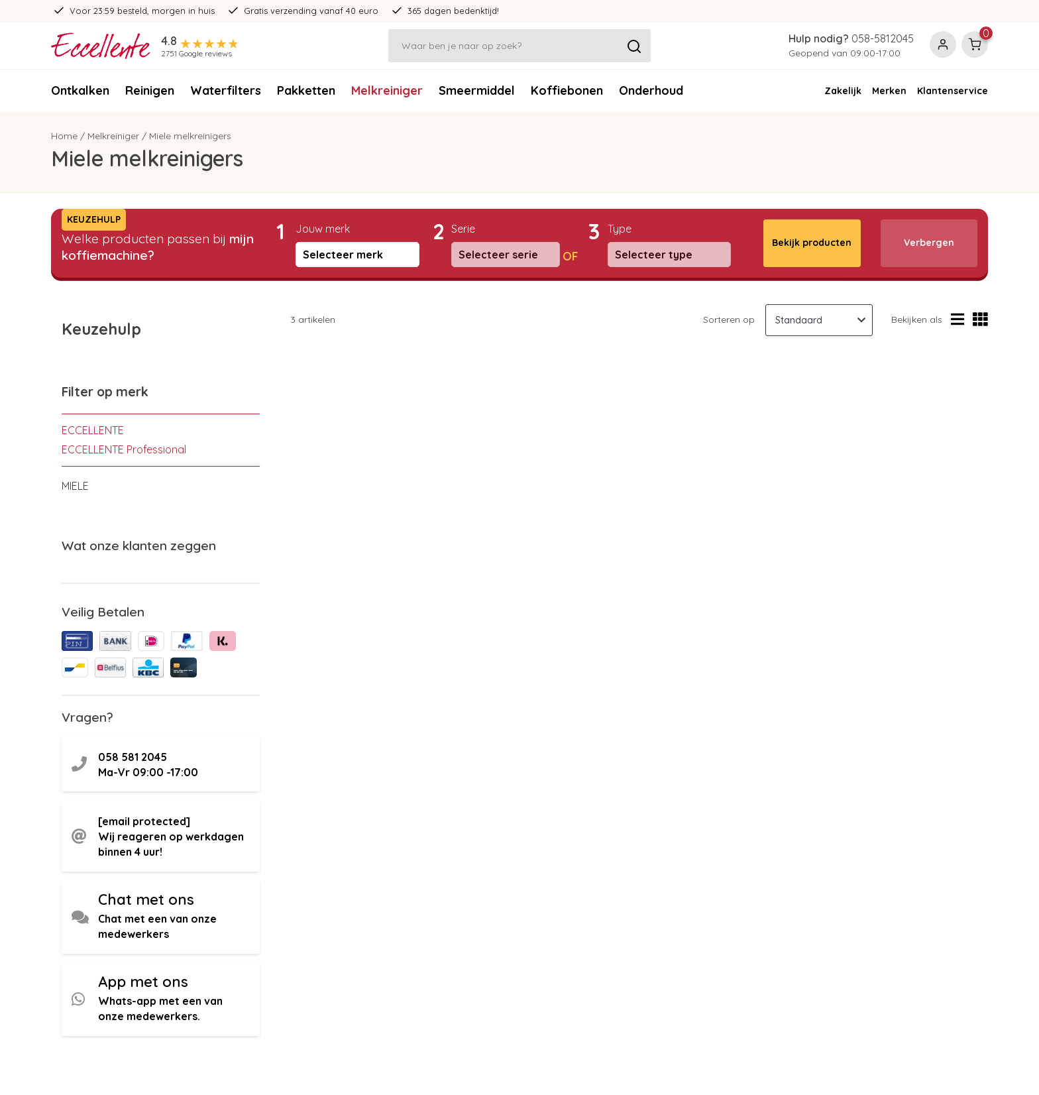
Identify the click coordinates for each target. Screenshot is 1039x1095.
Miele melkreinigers (190, 136)
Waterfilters (225, 90)
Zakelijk (842, 91)
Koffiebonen (567, 90)
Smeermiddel (477, 90)
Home (64, 136)
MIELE (75, 485)
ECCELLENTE (93, 430)
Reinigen (149, 90)
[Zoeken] (519, 45)
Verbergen (929, 243)
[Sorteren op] (819, 320)
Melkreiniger (387, 90)
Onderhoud (651, 90)
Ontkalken (80, 90)
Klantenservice (952, 91)
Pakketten (306, 90)
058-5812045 (882, 38)
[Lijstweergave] (957, 320)
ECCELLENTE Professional (124, 449)
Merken (889, 91)
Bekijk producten (811, 243)
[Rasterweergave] (980, 320)
